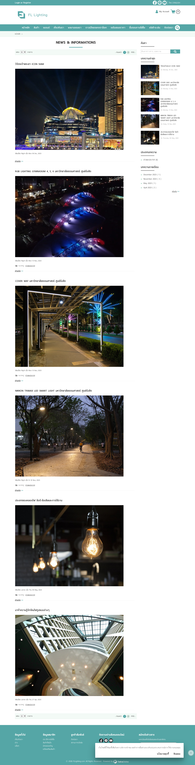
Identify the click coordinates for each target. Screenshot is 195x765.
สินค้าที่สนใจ (47, 742)
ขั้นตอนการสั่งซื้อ (137, 28)
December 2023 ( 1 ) (152, 174)
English (176, 2)
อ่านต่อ (18, 161)
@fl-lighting (160, 3)
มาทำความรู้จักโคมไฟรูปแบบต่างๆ (32, 610)
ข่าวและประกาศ (30, 265)
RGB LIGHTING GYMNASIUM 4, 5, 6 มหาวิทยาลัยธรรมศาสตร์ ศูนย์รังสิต (53, 171)
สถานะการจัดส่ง (77, 742)
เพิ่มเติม (174, 191)
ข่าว (16, 742)
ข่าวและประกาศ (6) (151, 159)
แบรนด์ (46, 28)
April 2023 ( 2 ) (150, 187)
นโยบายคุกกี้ (163, 754)
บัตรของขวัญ (48, 746)
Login (17, 2)
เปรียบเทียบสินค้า (49, 749)
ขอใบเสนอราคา (118, 28)
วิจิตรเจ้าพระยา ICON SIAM (29, 64)
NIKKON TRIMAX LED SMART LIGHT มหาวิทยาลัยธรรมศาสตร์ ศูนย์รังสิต (53, 391)
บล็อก (17, 746)
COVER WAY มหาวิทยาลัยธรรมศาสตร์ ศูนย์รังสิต (40, 281)
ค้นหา (175, 51)
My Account (164, 11)
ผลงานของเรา (74, 28)
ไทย (170, 2)
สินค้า (36, 28)
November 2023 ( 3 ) (152, 179)
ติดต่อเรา (168, 28)
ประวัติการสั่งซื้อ (48, 739)
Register (27, 2)
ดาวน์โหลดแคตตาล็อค (96, 28)
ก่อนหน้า (119, 52)
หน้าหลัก (26, 28)
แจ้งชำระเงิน (154, 28)
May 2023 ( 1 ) (150, 183)
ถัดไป (132, 52)
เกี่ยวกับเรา (59, 28)
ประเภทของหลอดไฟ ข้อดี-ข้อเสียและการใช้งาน (38, 500)
